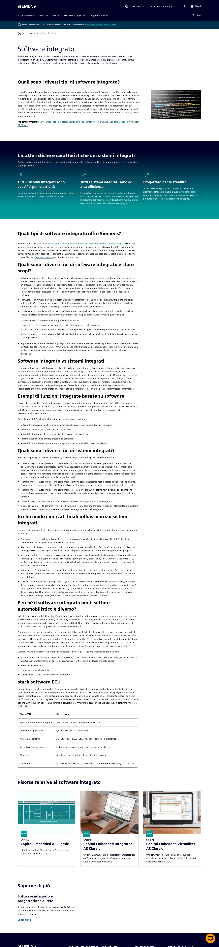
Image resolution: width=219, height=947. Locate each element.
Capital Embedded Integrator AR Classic (88, 121)
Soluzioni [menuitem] (43, 15)
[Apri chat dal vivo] (210, 938)
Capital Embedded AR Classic (52, 121)
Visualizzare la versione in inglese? (100, 25)
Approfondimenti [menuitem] (99, 15)
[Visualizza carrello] (185, 6)
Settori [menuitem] (56, 15)
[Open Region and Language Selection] (135, 6)
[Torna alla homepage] (19, 33)
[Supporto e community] (163, 6)
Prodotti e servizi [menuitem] (26, 15)
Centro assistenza (44, 257)
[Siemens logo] (27, 6)
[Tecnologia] (30, 33)
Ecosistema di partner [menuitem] (75, 15)
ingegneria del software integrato (109, 243)
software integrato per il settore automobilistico (65, 243)
